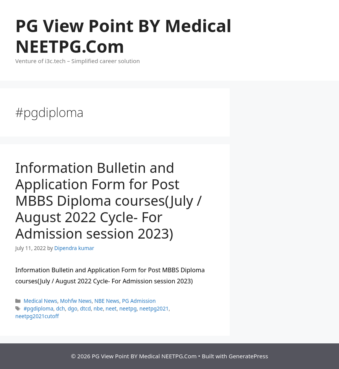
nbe (98, 308)
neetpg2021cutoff (37, 316)
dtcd (85, 308)
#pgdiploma (39, 308)
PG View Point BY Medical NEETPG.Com (123, 36)
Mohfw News (76, 300)
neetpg (127, 308)
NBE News (106, 300)
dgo (72, 308)
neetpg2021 (154, 308)
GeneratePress (248, 356)
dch (60, 308)
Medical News (40, 300)
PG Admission (139, 300)
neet (111, 308)
